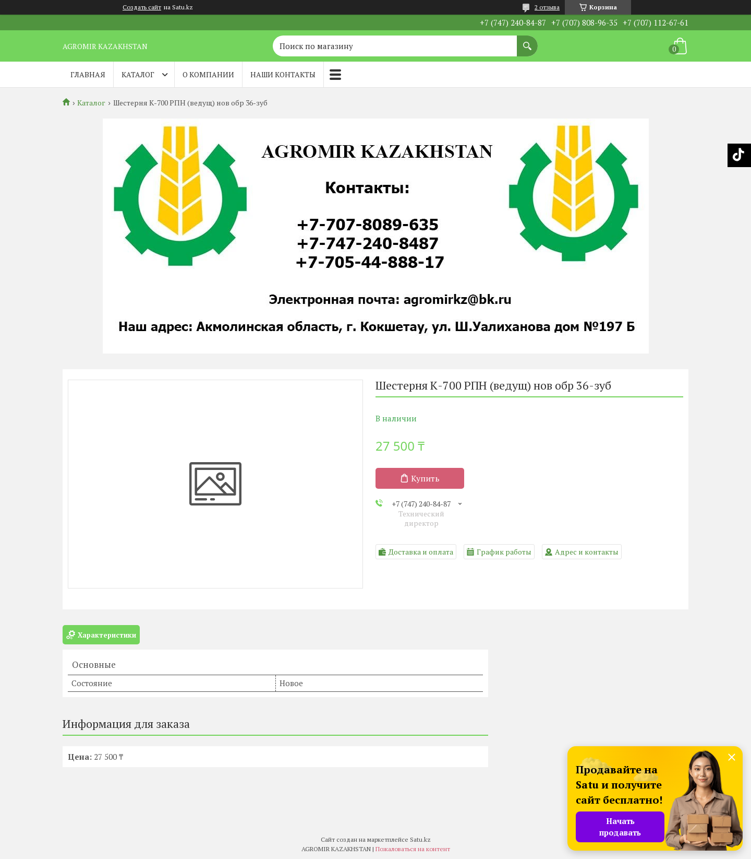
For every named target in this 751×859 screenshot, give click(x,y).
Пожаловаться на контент (413, 849)
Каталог (138, 74)
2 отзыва (547, 7)
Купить (425, 478)
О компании (208, 74)
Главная (87, 74)
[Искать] (527, 40)
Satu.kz (420, 839)
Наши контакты (283, 74)
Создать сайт (142, 7)
